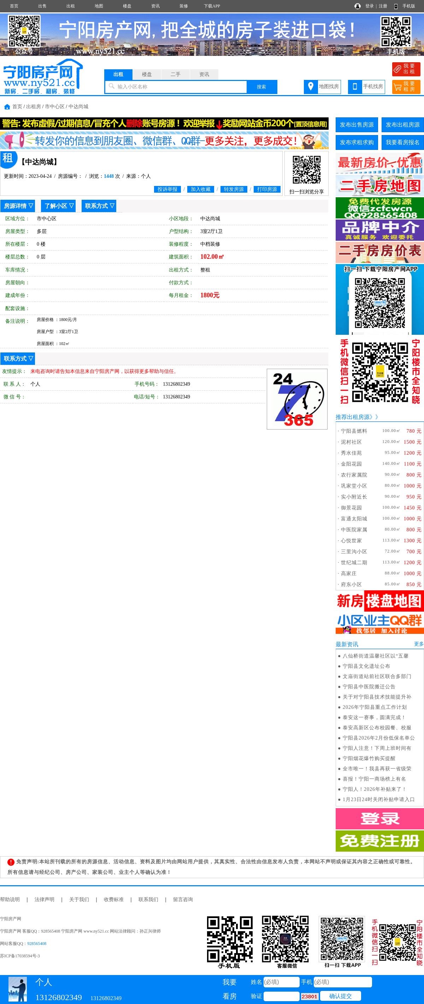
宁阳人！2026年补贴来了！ (375, 789)
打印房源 (267, 189)
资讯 (155, 6)
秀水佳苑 (351, 453)
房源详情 (15, 206)
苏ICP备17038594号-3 (20, 955)
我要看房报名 (403, 142)
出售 (42, 6)
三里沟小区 (354, 551)
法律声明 (44, 899)
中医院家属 (354, 529)
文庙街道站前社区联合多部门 (377, 676)
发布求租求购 (357, 142)
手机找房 (373, 86)
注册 (383, 6)
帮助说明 (10, 899)
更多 (419, 644)
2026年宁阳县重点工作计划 (375, 707)
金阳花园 (351, 464)
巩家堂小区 (354, 486)
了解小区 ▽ (59, 206)
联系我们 (148, 899)
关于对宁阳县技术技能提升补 (377, 697)
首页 (14, 6)
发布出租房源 (403, 125)
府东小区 (351, 584)
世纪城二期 (354, 562)
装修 (183, 6)
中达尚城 (78, 106)
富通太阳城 (354, 518)
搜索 (261, 86)
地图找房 (329, 86)
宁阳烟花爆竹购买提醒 (369, 758)
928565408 (36, 943)
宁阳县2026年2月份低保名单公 (379, 738)
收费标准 (114, 899)
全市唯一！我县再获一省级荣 (377, 768)
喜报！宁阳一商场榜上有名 (374, 779)
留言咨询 (183, 899)
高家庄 (349, 573)
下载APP (212, 6)
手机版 (408, 6)
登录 (369, 6)
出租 (70, 6)
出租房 (33, 106)
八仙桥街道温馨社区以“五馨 (376, 656)
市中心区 (55, 106)
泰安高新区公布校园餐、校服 (377, 727)
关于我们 (79, 899)
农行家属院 (354, 475)
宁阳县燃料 (354, 431)
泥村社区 (351, 442)
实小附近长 (354, 497)
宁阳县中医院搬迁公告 (369, 686)
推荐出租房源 (353, 417)
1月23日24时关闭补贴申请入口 (379, 799)
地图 (99, 6)
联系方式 (96, 206)
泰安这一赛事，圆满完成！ (374, 717)
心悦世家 (351, 540)
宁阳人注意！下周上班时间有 (377, 748)
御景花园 (351, 507)
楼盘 (127, 6)
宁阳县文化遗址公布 (366, 666)
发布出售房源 (357, 125)
